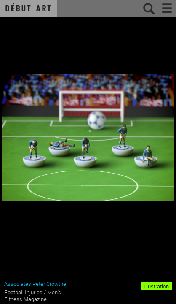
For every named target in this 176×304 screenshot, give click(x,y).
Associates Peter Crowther (36, 284)
